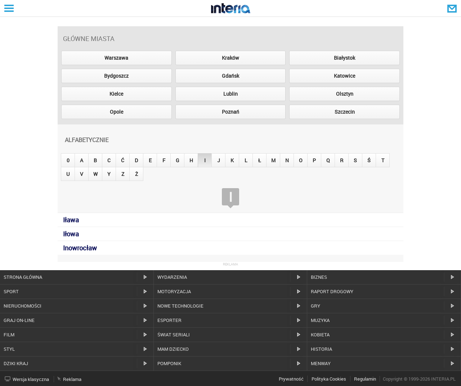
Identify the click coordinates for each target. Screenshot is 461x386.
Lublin (230, 93)
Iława (71, 219)
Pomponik (169, 363)
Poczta (452, 8)
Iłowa (71, 234)
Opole (116, 111)
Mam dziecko (173, 349)
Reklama (72, 379)
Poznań (230, 111)
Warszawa (116, 57)
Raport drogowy (332, 291)
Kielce (116, 93)
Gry (315, 306)
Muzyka (320, 320)
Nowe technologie (180, 306)
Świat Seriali (173, 334)
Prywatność (291, 379)
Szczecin (345, 111)
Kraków (230, 57)
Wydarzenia (172, 277)
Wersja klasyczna (31, 379)
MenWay (321, 363)
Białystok (344, 57)
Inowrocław (80, 248)
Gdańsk (230, 75)
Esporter (169, 320)
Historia (321, 349)
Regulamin (365, 379)
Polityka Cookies (329, 379)
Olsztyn (344, 93)
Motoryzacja (174, 291)
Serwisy (8, 8)
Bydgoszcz (116, 75)
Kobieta (320, 334)
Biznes (319, 277)
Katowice (344, 75)
